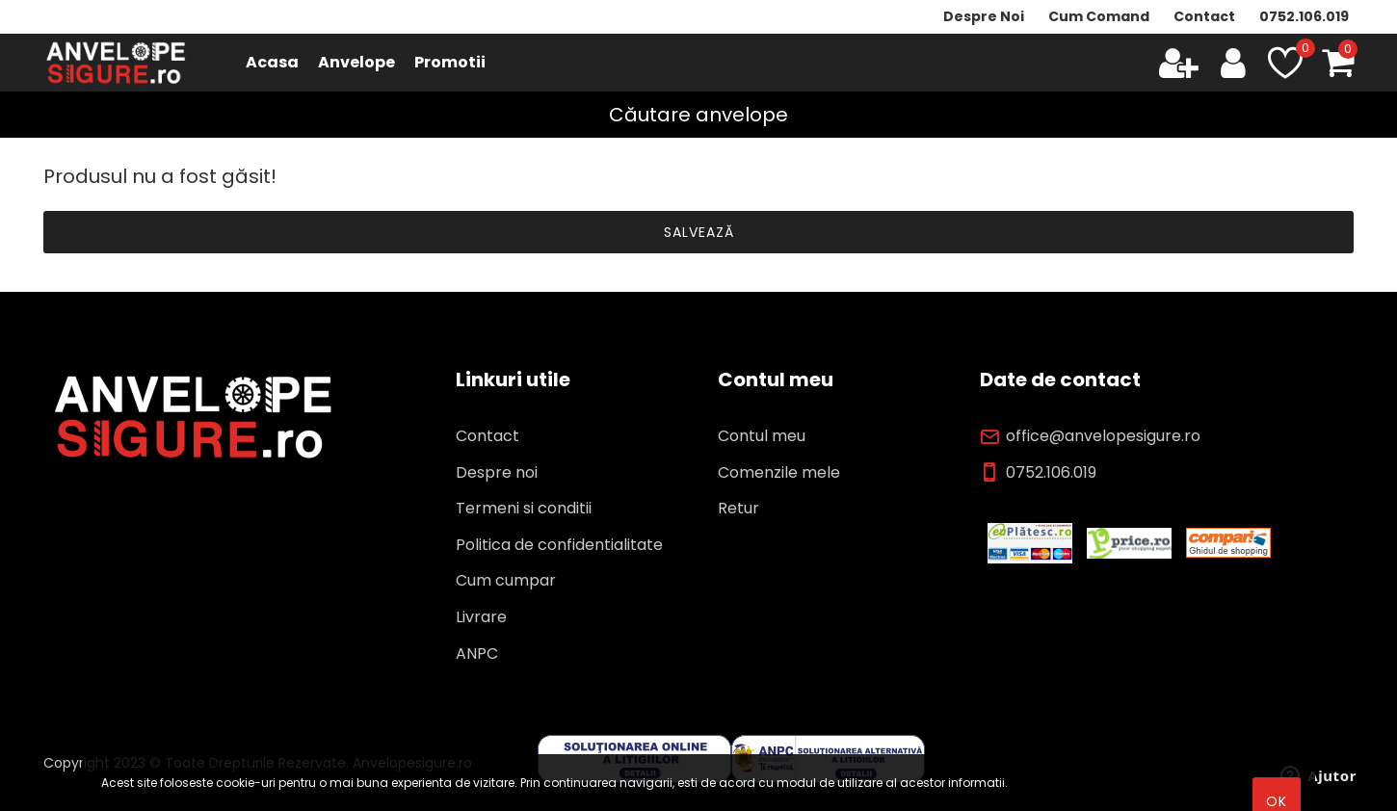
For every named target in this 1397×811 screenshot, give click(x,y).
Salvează (699, 232)
